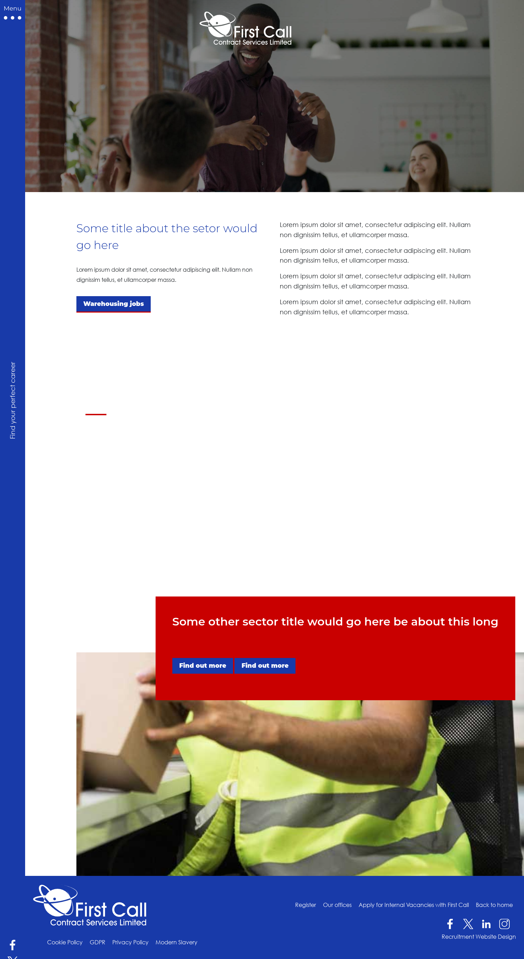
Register (305, 904)
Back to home (494, 904)
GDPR (97, 942)
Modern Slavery (176, 942)
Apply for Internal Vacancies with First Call (414, 904)
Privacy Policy (130, 942)
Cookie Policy (65, 942)
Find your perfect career (12, 400)
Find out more (202, 665)
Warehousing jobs (113, 303)
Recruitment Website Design (479, 936)
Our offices (337, 904)
